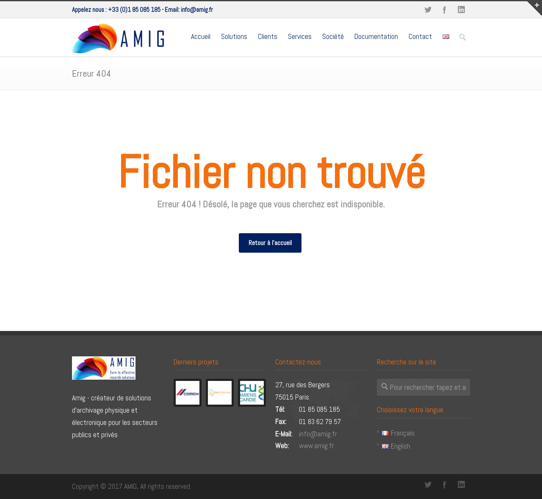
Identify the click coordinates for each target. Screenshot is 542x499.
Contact (420, 36)
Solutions (234, 36)
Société (333, 36)
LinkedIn (461, 9)
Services (300, 36)
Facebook (444, 9)
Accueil (200, 36)
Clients (267, 36)
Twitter (427, 9)
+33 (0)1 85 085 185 (134, 10)
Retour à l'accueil (270, 242)
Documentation (376, 36)
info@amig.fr (197, 10)
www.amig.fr (316, 445)
